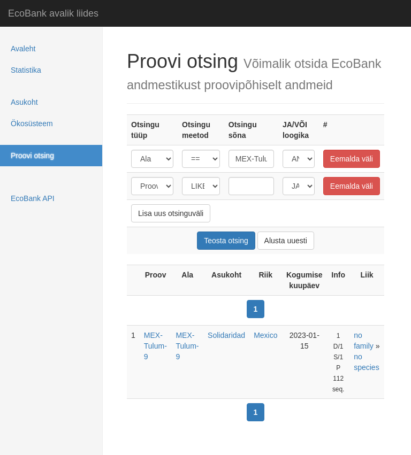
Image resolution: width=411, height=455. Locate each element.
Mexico (265, 335)
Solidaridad (226, 335)
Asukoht (24, 102)
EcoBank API (33, 198)
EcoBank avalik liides (53, 13)
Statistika (26, 70)
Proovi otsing (32, 155)
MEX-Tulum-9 (155, 346)
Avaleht (23, 48)
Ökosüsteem (32, 123)
